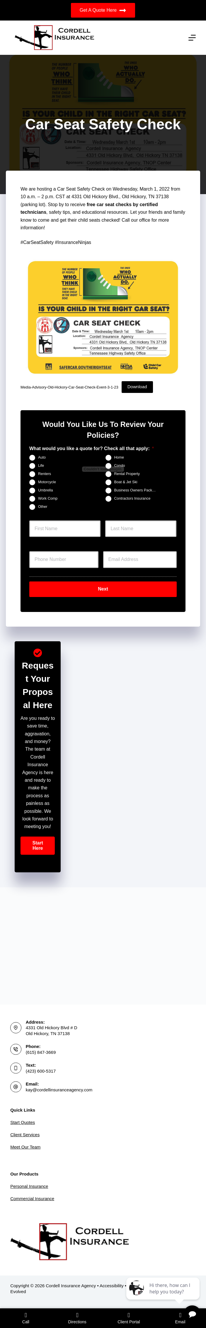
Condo (119, 466)
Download (137, 386)
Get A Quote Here (103, 10)
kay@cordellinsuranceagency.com (59, 1089)
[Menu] (192, 37)
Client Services (25, 1134)
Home (119, 457)
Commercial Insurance (32, 1198)
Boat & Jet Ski (125, 482)
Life (41, 466)
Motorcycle (47, 482)
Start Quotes (22, 1122)
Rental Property (127, 474)
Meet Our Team (25, 1146)
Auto (42, 457)
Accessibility (112, 1285)
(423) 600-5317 (41, 1070)
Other (42, 507)
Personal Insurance (29, 1186)
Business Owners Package (136, 490)
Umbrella (45, 490)
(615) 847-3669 (41, 1052)
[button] (38, 843)
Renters (44, 474)
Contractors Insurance (132, 498)
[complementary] (163, 1295)
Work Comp (47, 498)
